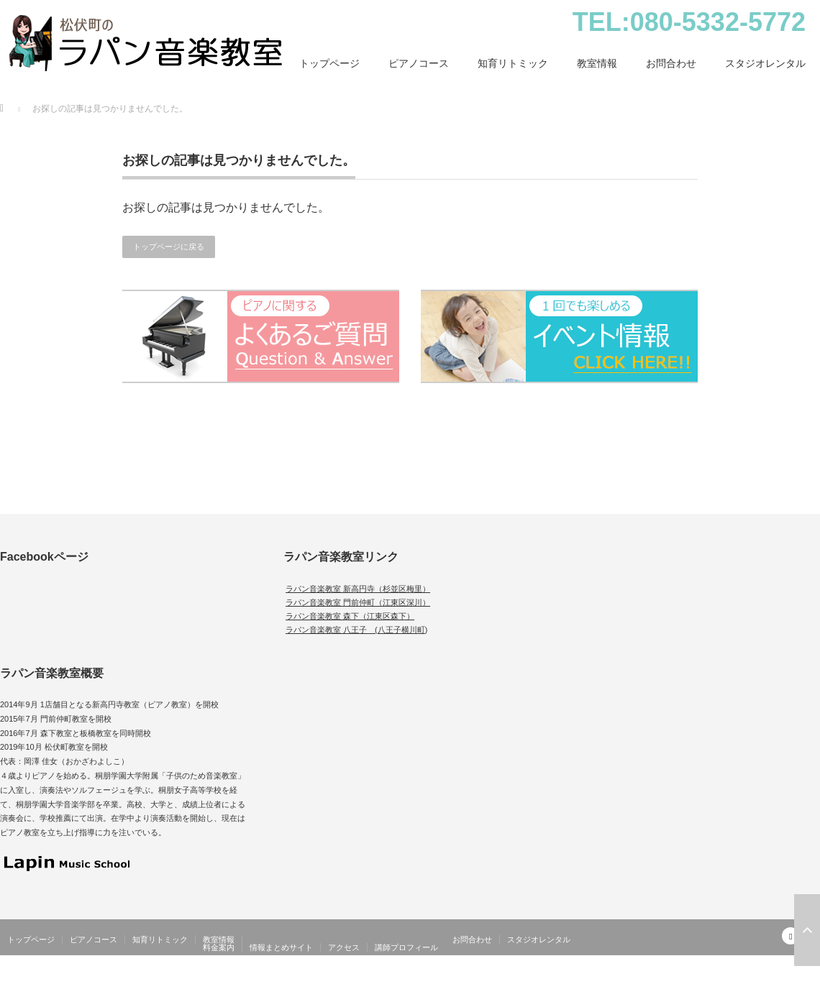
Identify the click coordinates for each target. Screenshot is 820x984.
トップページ (329, 63)
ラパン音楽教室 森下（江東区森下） (350, 616)
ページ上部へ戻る (807, 930)
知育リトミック (513, 63)
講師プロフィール (406, 947)
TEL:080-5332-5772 (689, 22)
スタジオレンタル (765, 63)
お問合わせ (671, 63)
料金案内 (218, 947)
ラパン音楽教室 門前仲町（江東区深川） (358, 602)
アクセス (344, 947)
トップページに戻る (168, 246)
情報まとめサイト (281, 947)
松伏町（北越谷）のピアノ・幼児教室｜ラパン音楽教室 (712, 976)
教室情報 (597, 63)
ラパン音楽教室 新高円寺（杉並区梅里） (358, 588)
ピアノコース (418, 63)
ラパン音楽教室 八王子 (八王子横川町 (355, 629)
